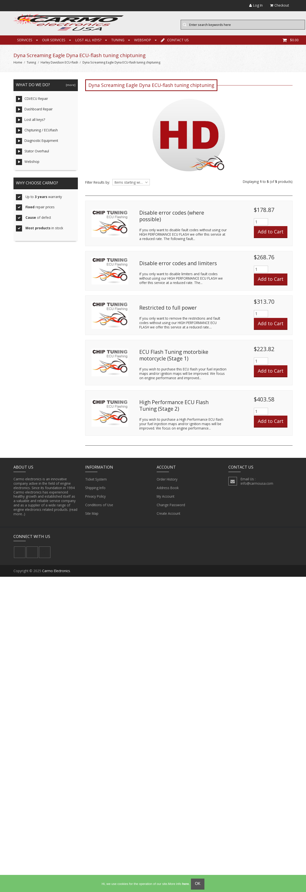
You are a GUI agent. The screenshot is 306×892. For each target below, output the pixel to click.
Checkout (279, 5)
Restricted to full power (168, 310)
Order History (167, 482)
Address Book (168, 490)
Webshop (142, 42)
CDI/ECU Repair (32, 102)
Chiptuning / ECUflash (37, 133)
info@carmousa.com (257, 486)
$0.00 (290, 42)
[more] (69, 87)
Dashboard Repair (34, 112)
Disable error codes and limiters (178, 266)
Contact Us (175, 42)
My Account (165, 499)
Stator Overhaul (32, 154)
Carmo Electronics (56, 573)
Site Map (91, 516)
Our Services (53, 42)
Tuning (117, 42)
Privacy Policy (95, 499)
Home (17, 65)
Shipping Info (95, 490)
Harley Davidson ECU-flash (59, 65)
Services (24, 42)
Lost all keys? (88, 42)
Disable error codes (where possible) (171, 219)
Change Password (171, 507)
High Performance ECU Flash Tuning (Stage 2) (174, 408)
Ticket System (96, 482)
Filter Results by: (97, 185)
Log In (256, 5)
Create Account (168, 516)
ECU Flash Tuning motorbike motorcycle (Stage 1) (173, 358)
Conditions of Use (99, 507)
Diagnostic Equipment (37, 144)
